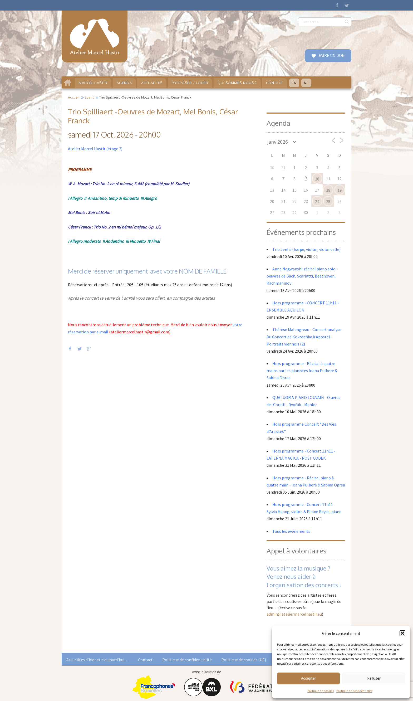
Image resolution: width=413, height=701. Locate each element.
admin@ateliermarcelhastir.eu (294, 614)
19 (339, 190)
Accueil (73, 97)
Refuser (374, 678)
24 (317, 201)
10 (317, 179)
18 (328, 190)
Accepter (308, 678)
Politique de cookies (320, 691)
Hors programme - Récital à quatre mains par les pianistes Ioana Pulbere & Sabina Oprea (302, 370)
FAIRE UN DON (331, 55)
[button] (402, 633)
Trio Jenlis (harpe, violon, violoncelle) (306, 249)
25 (328, 201)
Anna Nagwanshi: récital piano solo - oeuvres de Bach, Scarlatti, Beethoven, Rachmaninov (302, 276)
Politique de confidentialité (354, 691)
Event (89, 97)
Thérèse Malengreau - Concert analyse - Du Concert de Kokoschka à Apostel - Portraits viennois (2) (305, 336)
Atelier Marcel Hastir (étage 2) (95, 148)
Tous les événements (291, 531)
